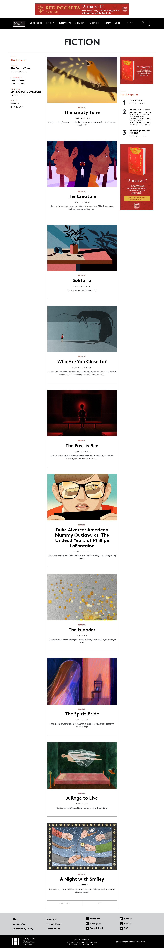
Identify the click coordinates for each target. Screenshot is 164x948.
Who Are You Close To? (82, 361)
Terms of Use (53, 928)
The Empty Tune (20, 68)
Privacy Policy (54, 923)
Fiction (50, 22)
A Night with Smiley (82, 878)
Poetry (107, 22)
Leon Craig (82, 804)
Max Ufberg (82, 885)
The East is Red (82, 445)
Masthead (52, 919)
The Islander (82, 629)
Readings (15, 89)
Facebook (149, 21)
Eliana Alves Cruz (82, 286)
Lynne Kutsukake (82, 451)
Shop (118, 22)
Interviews (64, 22)
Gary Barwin (17, 107)
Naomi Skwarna (19, 72)
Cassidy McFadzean (82, 367)
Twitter (149, 25)
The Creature (82, 196)
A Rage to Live (82, 797)
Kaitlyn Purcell (19, 95)
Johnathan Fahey (82, 551)
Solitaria (82, 280)
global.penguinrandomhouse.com (130, 941)
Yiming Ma (82, 635)
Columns (80, 22)
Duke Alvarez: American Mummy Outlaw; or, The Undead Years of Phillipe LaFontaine (82, 537)
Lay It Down (18, 80)
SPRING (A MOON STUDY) (27, 91)
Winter (15, 103)
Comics (94, 22)
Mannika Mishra (82, 202)
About (16, 919)
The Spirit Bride (82, 713)
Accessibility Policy (23, 928)
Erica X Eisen (82, 720)
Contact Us (19, 923)
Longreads (36, 22)
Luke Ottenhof (18, 83)
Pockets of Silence (140, 109)
